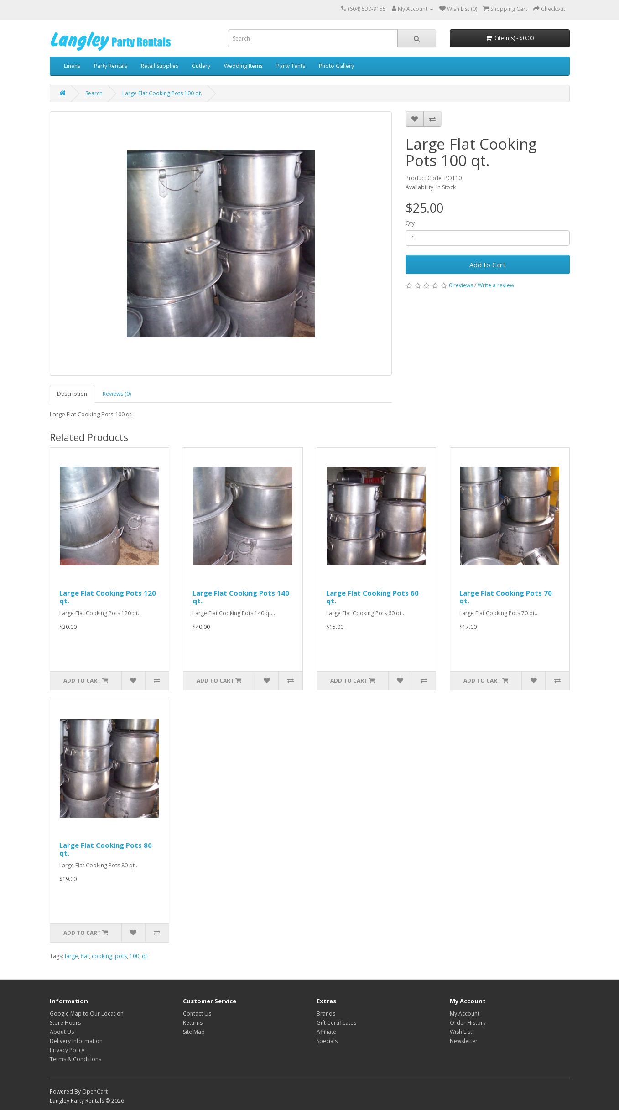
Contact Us (197, 1013)
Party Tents (290, 66)
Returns (193, 1023)
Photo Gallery (336, 66)
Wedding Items (243, 66)
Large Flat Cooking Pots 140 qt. (240, 596)
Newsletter (464, 1041)
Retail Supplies (159, 66)
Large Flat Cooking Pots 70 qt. (505, 596)
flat (85, 956)
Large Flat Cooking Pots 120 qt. (107, 596)
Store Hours (65, 1023)
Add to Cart (487, 264)
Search (94, 93)
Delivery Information (76, 1041)
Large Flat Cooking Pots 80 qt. (105, 848)
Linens (72, 66)
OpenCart (95, 1091)
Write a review (496, 285)
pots (121, 956)
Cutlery (201, 66)
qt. (145, 956)
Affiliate (326, 1032)
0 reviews (461, 285)
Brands (326, 1013)
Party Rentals (110, 66)
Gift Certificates (336, 1023)
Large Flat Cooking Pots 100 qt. (162, 93)
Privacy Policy (67, 1050)
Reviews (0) (117, 394)
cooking (102, 956)
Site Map (194, 1032)
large (71, 956)
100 (134, 956)
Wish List (461, 1032)
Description (72, 394)
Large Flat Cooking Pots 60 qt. (372, 596)
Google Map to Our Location (87, 1013)
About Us (62, 1032)
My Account (464, 1013)
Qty (410, 223)
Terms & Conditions (75, 1059)
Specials (327, 1041)
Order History (468, 1023)
